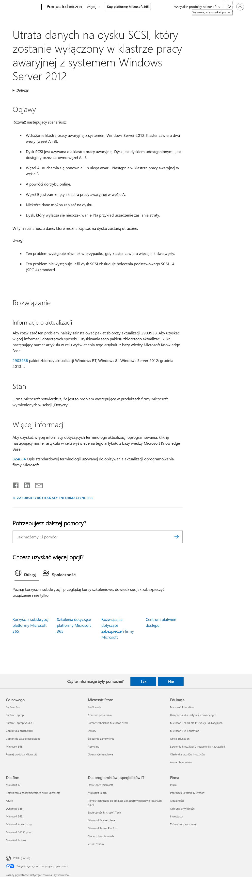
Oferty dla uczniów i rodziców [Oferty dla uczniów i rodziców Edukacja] (187, 754)
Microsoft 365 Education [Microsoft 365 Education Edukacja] (184, 731)
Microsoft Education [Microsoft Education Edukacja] (182, 707)
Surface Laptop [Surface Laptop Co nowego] (15, 715)
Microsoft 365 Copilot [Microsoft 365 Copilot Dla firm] (19, 832)
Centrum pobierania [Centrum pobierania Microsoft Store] (100, 715)
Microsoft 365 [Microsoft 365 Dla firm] (14, 816)
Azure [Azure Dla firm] (9, 800)
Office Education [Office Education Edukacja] (179, 738)
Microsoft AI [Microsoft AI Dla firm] (13, 785)
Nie (171, 681)
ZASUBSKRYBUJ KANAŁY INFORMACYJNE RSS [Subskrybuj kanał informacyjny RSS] (55, 498)
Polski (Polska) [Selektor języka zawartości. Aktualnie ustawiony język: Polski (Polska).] (21, 858)
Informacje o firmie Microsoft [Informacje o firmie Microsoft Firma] (187, 793)
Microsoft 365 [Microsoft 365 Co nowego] (14, 746)
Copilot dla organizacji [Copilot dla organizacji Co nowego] (19, 731)
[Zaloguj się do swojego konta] (240, 7)
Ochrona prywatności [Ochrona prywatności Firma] (182, 808)
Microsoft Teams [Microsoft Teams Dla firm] (16, 840)
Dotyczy (22, 90)
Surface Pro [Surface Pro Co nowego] (12, 707)
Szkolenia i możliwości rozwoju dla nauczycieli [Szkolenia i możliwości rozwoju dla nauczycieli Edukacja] (197, 746)
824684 (19, 458)
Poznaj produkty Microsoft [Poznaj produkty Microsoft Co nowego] (21, 754)
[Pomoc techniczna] (63, 7)
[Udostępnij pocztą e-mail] (37, 484)
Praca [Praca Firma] (173, 785)
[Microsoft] (23, 7)
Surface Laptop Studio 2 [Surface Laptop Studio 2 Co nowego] (20, 723)
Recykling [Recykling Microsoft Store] (93, 746)
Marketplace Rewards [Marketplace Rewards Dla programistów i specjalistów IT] (101, 836)
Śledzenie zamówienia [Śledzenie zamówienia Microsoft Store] (101, 738)
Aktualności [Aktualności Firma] (177, 800)
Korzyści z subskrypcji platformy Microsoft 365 (31, 625)
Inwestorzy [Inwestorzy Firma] (176, 816)
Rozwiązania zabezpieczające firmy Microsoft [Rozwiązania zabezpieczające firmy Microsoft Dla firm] (33, 793)
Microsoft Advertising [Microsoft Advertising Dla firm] (19, 824)
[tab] (27, 574)
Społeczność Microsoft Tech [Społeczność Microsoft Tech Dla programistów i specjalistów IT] (104, 812)
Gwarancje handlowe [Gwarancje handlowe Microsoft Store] (100, 754)
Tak (143, 681)
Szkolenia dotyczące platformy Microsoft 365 (74, 625)
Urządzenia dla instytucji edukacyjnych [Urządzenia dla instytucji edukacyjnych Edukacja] (193, 715)
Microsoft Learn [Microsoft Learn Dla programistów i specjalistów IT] (97, 793)
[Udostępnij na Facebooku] (16, 484)
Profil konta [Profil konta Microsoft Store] (94, 707)
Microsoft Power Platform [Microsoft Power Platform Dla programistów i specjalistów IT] (103, 828)
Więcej (91, 6)
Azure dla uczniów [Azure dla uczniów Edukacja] (181, 762)
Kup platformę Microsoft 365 (128, 6)
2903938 (20, 360)
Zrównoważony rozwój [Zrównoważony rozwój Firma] (183, 824)
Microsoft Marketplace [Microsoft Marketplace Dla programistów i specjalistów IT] (101, 820)
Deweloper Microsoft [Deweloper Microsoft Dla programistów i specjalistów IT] (100, 785)
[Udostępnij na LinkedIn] (25, 484)
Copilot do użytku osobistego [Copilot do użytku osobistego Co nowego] (23, 738)
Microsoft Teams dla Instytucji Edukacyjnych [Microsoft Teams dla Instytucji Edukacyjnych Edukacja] (196, 723)
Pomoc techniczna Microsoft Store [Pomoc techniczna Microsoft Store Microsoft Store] (108, 723)
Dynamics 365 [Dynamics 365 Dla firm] (14, 808)
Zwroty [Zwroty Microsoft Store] (92, 731)
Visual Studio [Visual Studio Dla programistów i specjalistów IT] (96, 844)
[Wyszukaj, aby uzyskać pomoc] (228, 6)
